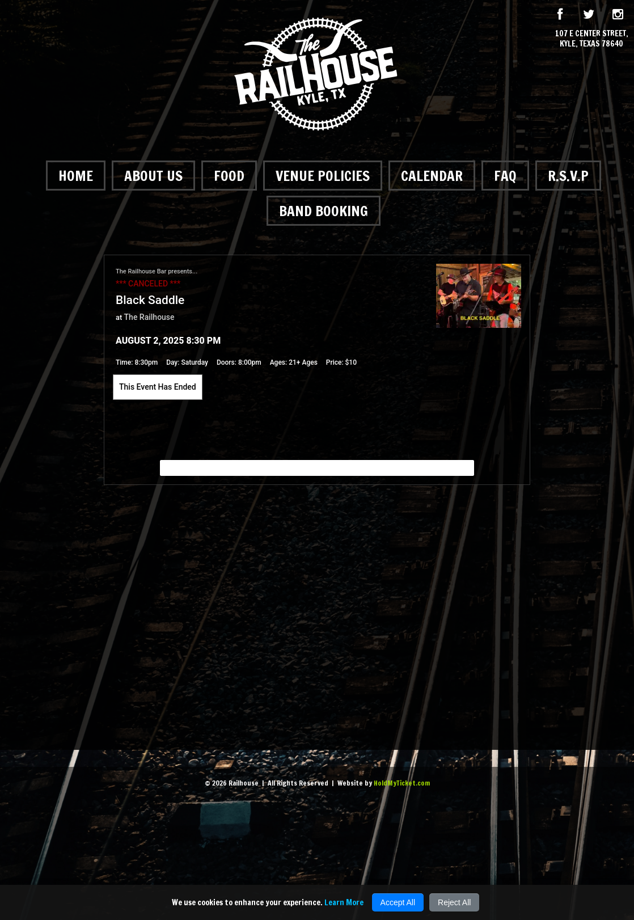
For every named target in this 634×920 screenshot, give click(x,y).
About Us (153, 175)
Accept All (398, 902)
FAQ (505, 175)
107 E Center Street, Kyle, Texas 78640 (591, 38)
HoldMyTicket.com (402, 783)
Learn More (344, 902)
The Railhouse (149, 317)
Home (75, 175)
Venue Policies (323, 175)
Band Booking (323, 211)
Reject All (454, 902)
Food (229, 175)
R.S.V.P (568, 175)
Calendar (432, 175)
